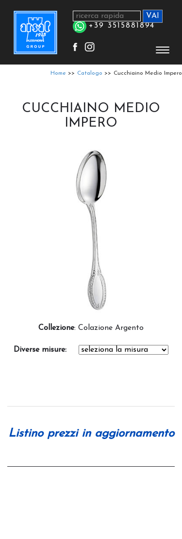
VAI (152, 16)
